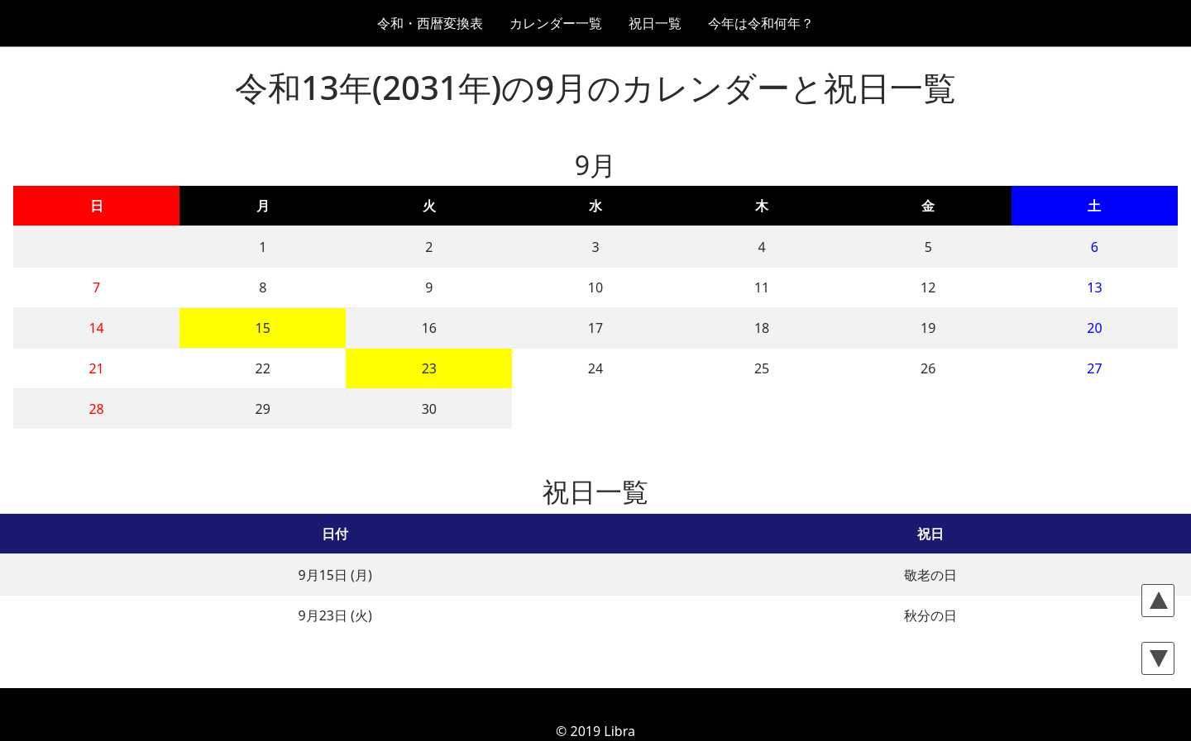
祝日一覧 (655, 23)
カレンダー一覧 (555, 23)
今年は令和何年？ (761, 23)
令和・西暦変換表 (430, 23)
